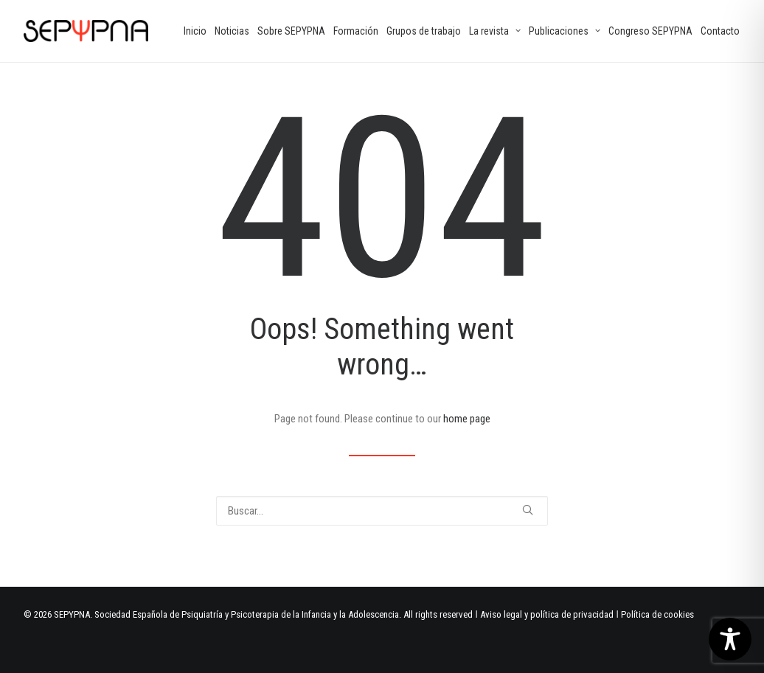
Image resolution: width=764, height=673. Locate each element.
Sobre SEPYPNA (291, 31)
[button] (527, 509)
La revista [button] (495, 31)
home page (466, 418)
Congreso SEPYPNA (650, 31)
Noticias (232, 31)
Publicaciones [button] (564, 31)
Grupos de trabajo (423, 31)
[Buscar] (382, 511)
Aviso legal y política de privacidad (547, 614)
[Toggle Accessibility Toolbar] (730, 639)
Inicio (195, 31)
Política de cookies (657, 614)
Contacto (720, 31)
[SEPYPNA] (86, 31)
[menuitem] (195, 31)
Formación (355, 31)
